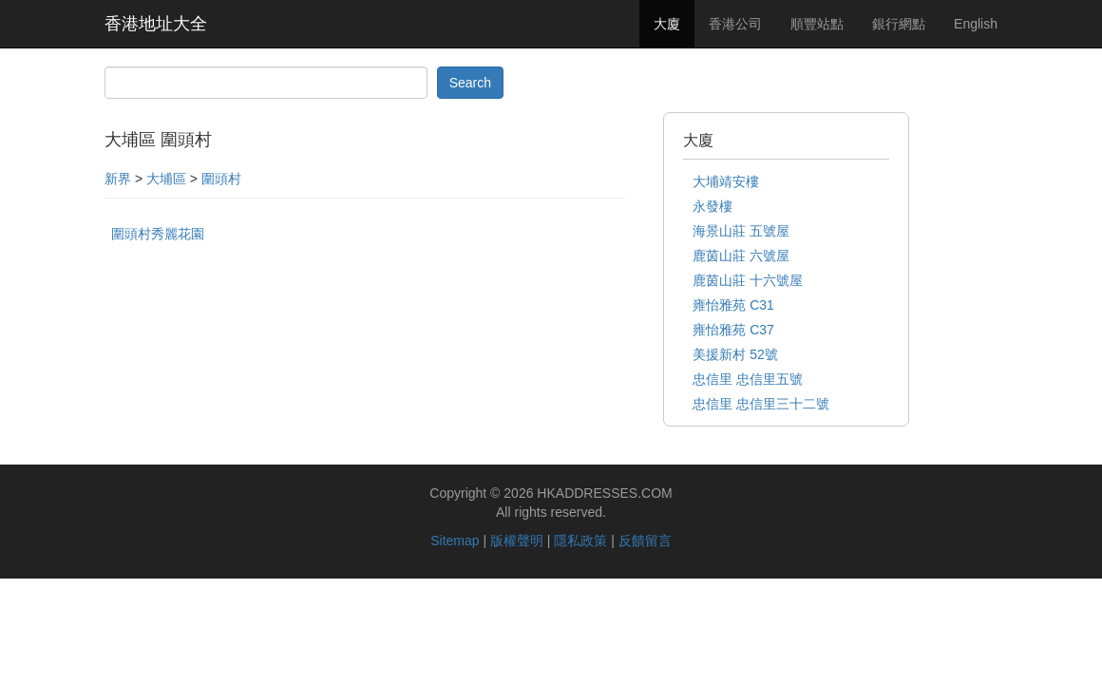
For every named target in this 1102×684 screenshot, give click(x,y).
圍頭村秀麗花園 (157, 233)
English (976, 23)
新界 (117, 178)
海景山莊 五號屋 (741, 230)
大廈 (667, 23)
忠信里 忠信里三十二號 (761, 403)
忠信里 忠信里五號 (748, 379)
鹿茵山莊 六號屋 (741, 255)
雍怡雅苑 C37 (733, 329)
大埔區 (166, 178)
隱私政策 (580, 540)
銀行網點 (898, 23)
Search (470, 82)
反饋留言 (645, 540)
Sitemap (454, 540)
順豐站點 (817, 23)
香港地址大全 (155, 23)
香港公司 (735, 23)
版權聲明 (516, 540)
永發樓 (712, 206)
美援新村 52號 (735, 354)
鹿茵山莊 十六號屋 (748, 280)
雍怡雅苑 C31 (733, 305)
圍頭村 (221, 178)
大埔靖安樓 (726, 181)
